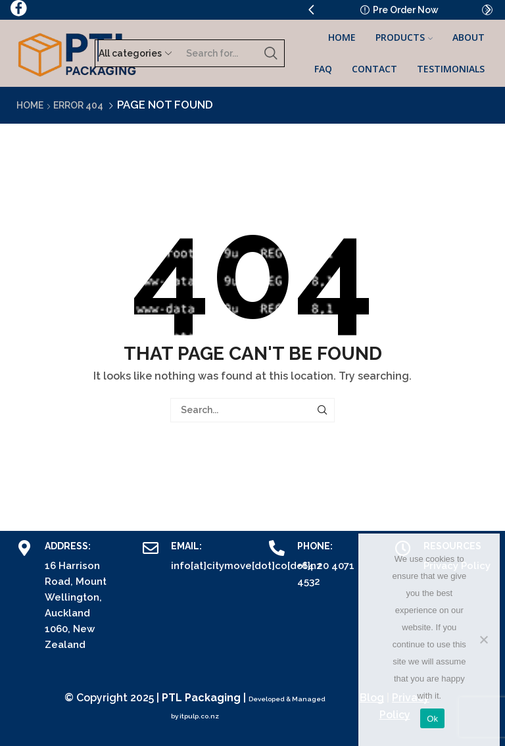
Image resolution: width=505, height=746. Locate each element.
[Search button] (271, 53)
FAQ (323, 68)
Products (404, 37)
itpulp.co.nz (199, 716)
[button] (311, 10)
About (468, 37)
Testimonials (451, 68)
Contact (374, 68)
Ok (432, 719)
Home (342, 37)
